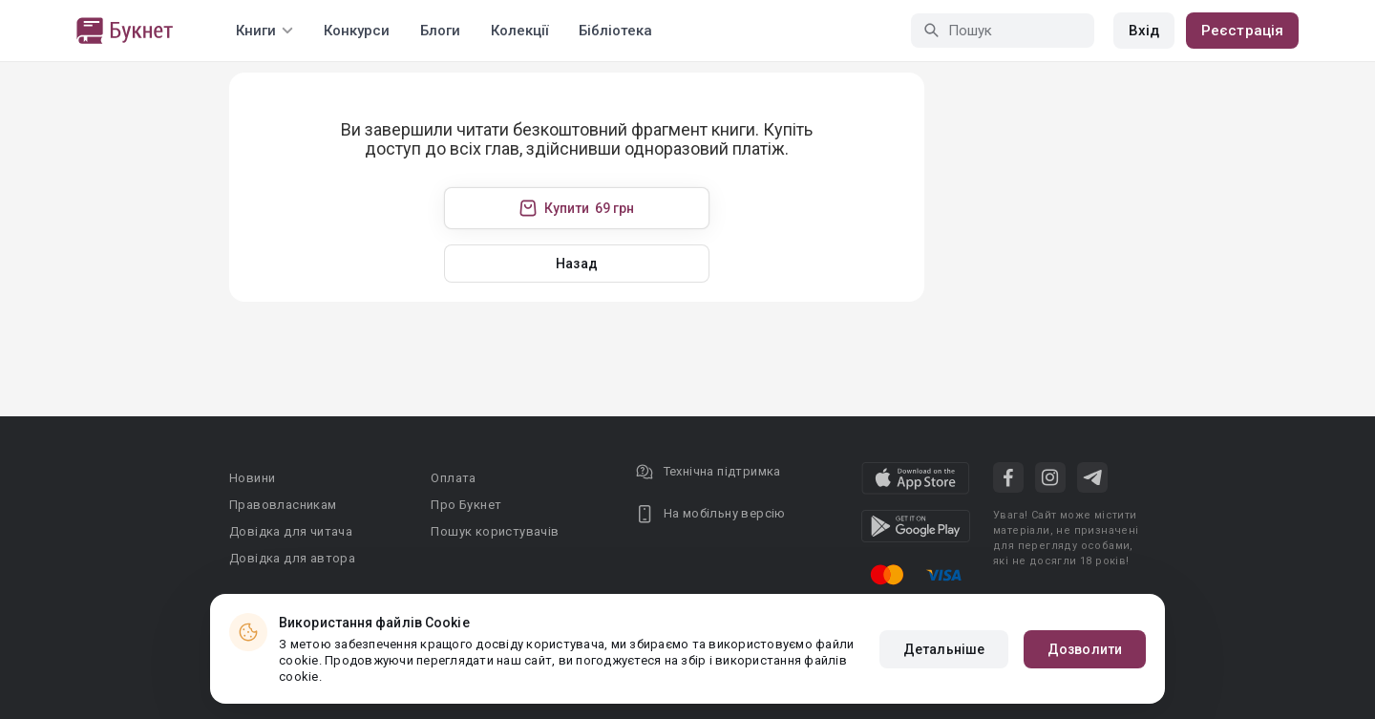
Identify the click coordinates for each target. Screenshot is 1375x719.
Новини (252, 478)
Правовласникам (283, 504)
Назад (577, 263)
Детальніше (943, 649)
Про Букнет (466, 504)
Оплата (453, 478)
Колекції (519, 30)
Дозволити (1084, 649)
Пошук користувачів (495, 531)
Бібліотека (615, 30)
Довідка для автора (292, 558)
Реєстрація (1242, 30)
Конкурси (357, 30)
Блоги (440, 30)
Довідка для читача (290, 531)
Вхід (1144, 30)
